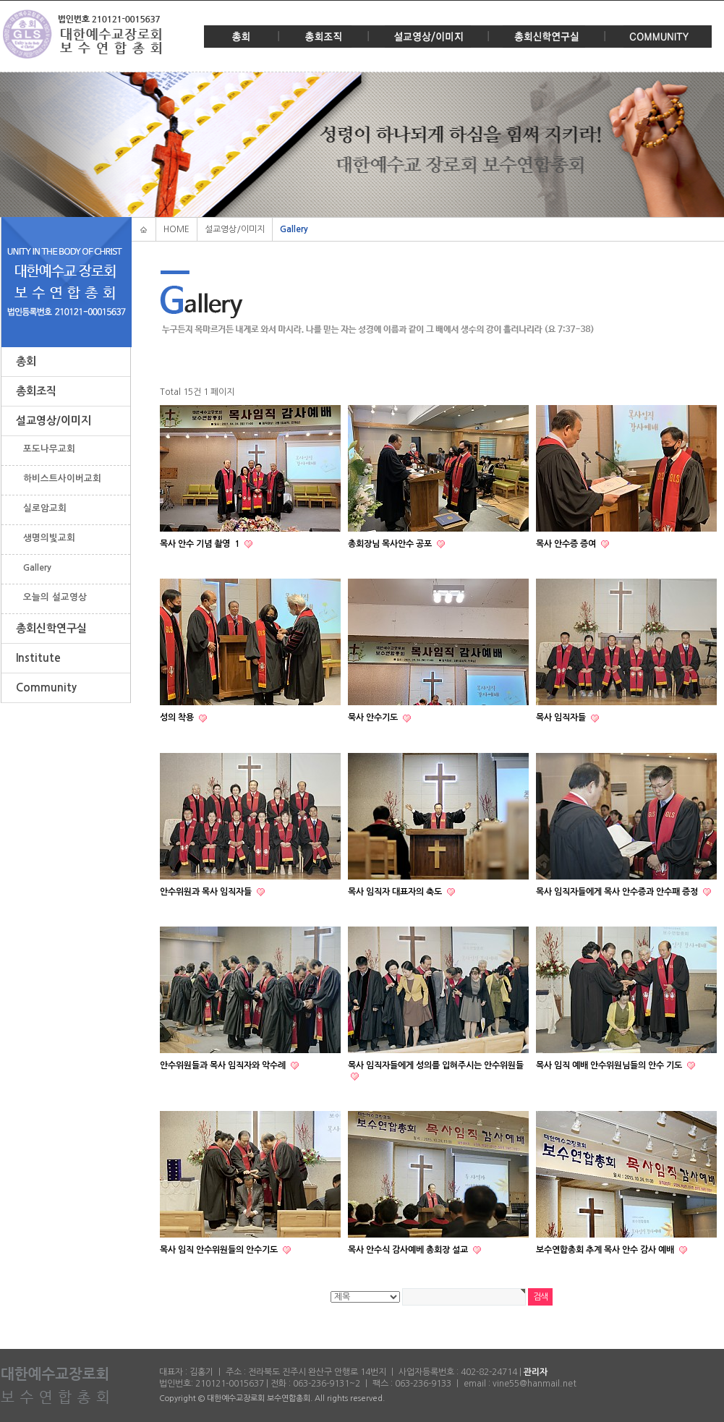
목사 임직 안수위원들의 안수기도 (220, 1250)
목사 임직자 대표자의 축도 (396, 891)
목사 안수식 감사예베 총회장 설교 (409, 1250)
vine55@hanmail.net (534, 1383)
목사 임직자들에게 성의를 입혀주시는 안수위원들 (436, 1065)
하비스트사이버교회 (62, 478)
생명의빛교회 (49, 537)
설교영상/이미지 (428, 36)
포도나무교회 (49, 449)
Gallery (37, 567)
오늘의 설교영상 (55, 597)
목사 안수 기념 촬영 (201, 544)
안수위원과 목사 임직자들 (207, 891)
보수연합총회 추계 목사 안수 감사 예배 (606, 1250)
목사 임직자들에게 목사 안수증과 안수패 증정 (618, 891)
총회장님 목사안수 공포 (391, 544)
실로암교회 (45, 508)
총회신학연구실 (546, 36)
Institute (38, 657)
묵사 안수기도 (374, 718)
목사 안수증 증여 (567, 544)
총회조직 (323, 36)
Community (658, 36)
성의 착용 (178, 718)
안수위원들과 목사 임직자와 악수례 (224, 1065)
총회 (241, 36)
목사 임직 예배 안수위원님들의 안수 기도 (610, 1065)
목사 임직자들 (562, 718)
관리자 (536, 1372)
